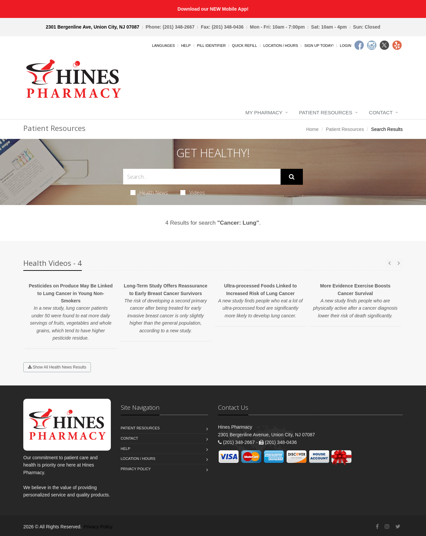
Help (186, 46)
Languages (163, 46)
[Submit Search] (292, 177)
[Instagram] (371, 45)
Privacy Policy (136, 469)
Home (312, 129)
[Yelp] (397, 45)
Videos (192, 192)
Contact (381, 112)
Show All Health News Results (57, 367)
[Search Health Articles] (202, 176)
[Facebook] (359, 45)
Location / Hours (280, 46)
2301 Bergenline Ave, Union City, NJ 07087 (92, 27)
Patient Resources (325, 112)
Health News (149, 192)
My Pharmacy (263, 112)
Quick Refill (244, 46)
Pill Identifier (211, 46)
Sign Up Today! (318, 46)
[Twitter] (384, 45)
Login (345, 46)
